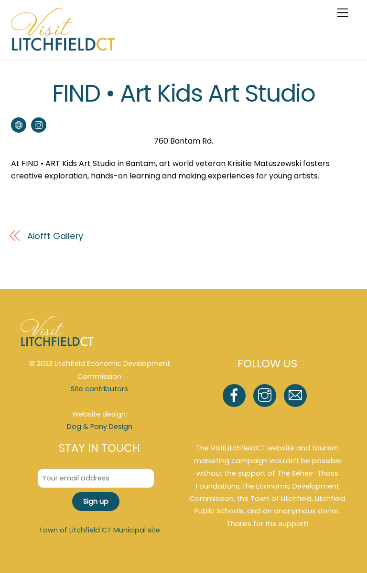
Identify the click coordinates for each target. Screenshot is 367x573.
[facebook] (236, 395)
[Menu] (342, 13)
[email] (297, 395)
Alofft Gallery (55, 236)
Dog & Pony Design (99, 426)
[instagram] (266, 395)
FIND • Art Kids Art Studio (183, 93)
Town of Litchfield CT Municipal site (99, 530)
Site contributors (99, 389)
